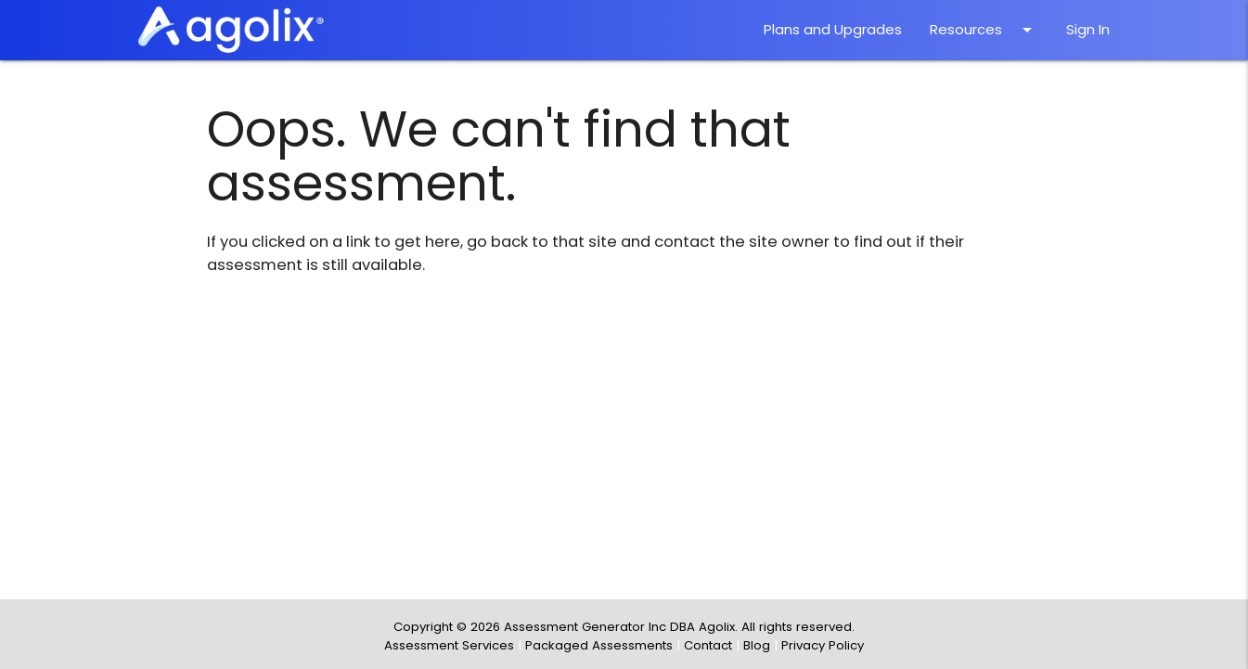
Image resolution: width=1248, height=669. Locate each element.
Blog (756, 645)
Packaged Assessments (599, 645)
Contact (708, 645)
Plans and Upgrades (833, 29)
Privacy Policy (822, 645)
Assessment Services (449, 645)
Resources (984, 29)
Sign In (1088, 29)
